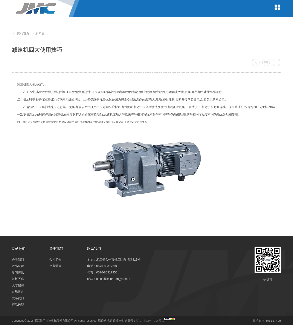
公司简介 (55, 259)
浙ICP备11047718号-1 (150, 320)
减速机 (21, 84)
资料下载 (18, 279)
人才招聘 (18, 285)
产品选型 (18, 304)
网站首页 (23, 33)
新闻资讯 (41, 33)
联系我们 (18, 298)
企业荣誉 (55, 266)
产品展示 (18, 266)
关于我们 (18, 259)
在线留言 (18, 291)
